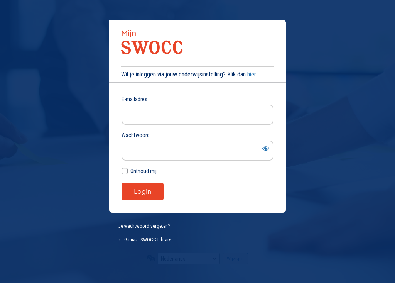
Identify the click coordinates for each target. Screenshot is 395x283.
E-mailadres (134, 99)
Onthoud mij (143, 171)
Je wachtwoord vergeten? (144, 226)
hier (251, 74)
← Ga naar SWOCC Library (144, 239)
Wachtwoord (136, 135)
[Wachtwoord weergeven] (265, 148)
